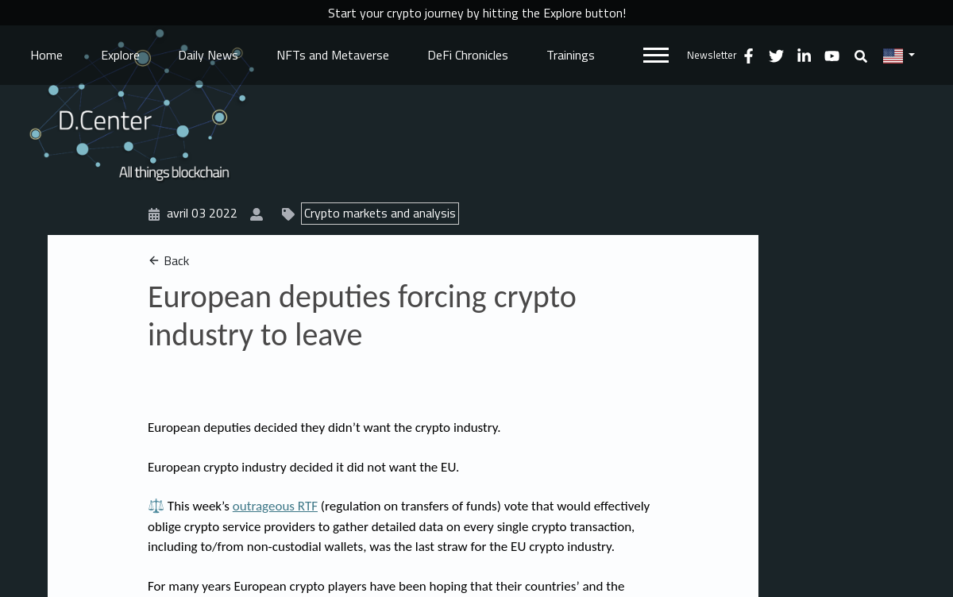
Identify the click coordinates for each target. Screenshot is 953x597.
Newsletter (712, 55)
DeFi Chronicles (467, 54)
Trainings (570, 54)
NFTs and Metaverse (332, 54)
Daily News (208, 54)
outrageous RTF (275, 506)
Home (46, 54)
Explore (120, 54)
